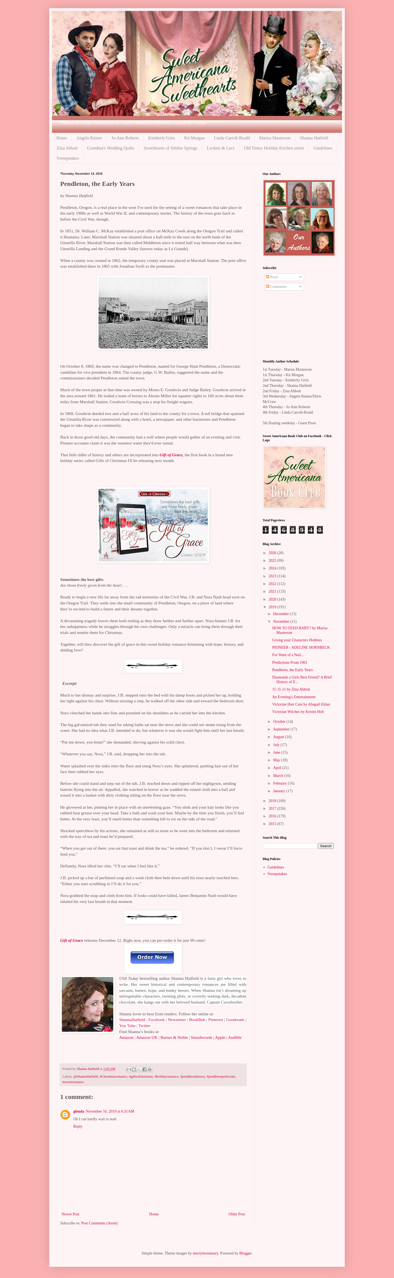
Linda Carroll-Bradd (232, 138)
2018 (273, 801)
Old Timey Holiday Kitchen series (274, 148)
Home (61, 138)
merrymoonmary (205, 1253)
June (277, 752)
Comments (276, 287)
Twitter (144, 1025)
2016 (273, 816)
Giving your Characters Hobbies (297, 640)
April (277, 768)
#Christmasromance (113, 1076)
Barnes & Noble (174, 1037)
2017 (273, 808)
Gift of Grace (171, 454)
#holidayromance (166, 1076)
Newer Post (70, 1214)
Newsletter (177, 1019)
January (279, 791)
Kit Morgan (194, 138)
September (281, 729)
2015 (273, 824)
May (277, 760)
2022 (273, 584)
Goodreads (235, 1019)
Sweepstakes (68, 158)
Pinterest (215, 1019)
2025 (273, 560)
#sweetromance (73, 1082)
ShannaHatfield (132, 1019)
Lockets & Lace (221, 148)
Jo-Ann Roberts (125, 138)
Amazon (126, 1037)
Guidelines (322, 148)
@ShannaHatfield (85, 1076)
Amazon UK (146, 1037)
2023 (273, 576)
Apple (220, 1037)
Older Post (237, 1214)
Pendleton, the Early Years (292, 670)
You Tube (127, 1025)
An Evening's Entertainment (293, 697)
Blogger (245, 1253)
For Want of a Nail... (288, 655)
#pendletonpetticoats (221, 1076)
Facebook (156, 1019)
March (278, 776)
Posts (272, 277)
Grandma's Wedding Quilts (110, 148)
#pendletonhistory (192, 1076)
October (279, 722)
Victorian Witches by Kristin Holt (298, 712)
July (276, 745)
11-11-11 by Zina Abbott (291, 689)
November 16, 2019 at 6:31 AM (110, 1111)
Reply (77, 1126)
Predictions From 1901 (289, 662)
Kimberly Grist (161, 138)
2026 (273, 553)
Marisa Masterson (275, 138)
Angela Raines (89, 138)
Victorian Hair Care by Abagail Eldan (301, 704)
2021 (273, 591)
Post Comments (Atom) (99, 1223)
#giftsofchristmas (141, 1076)
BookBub (197, 1019)
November (281, 621)
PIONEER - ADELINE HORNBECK (301, 647)
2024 (273, 568)
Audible (235, 1037)
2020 (273, 599)
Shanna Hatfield (314, 138)
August (279, 737)
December (281, 614)
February (280, 783)
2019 (273, 607)
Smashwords (201, 1037)
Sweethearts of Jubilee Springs (171, 148)
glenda (78, 1111)
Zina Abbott (67, 148)
